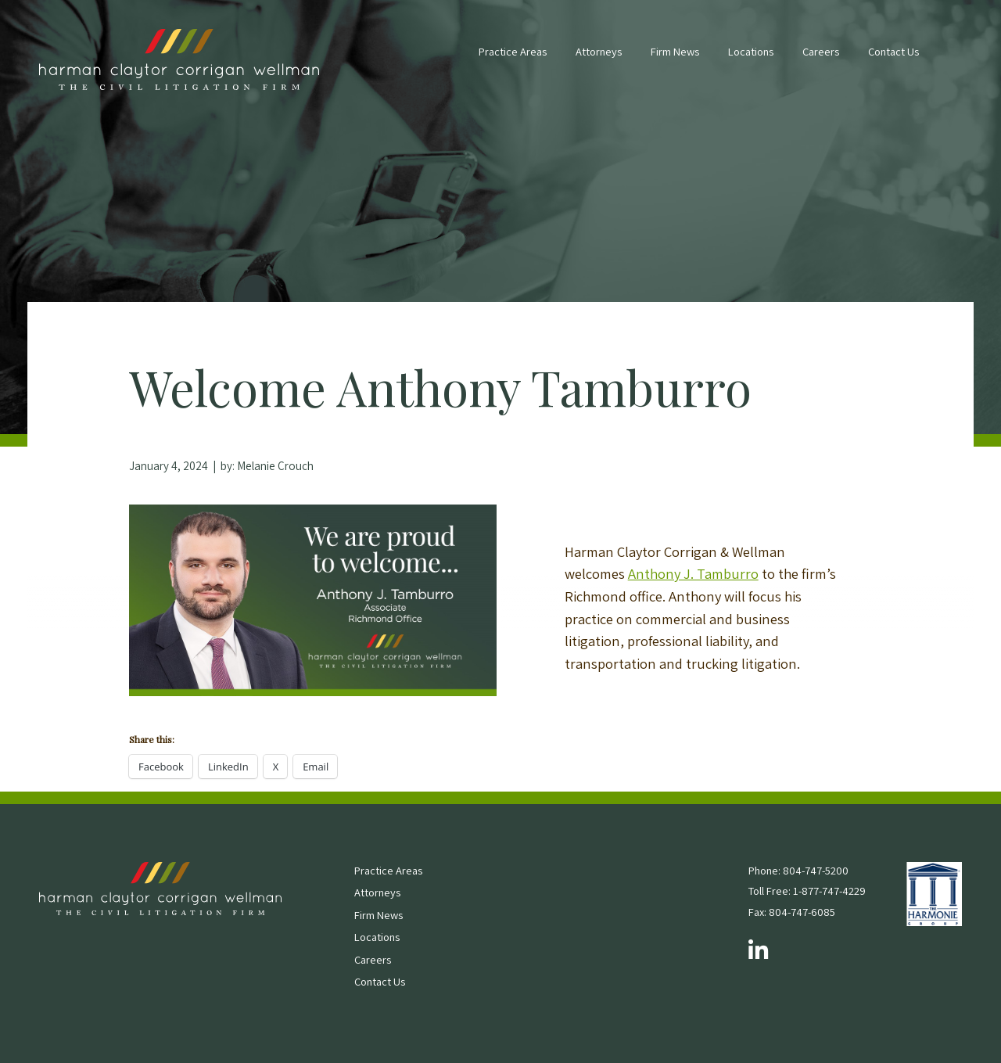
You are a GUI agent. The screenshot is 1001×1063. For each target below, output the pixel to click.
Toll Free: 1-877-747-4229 (807, 890)
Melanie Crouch (275, 465)
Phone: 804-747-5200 (798, 870)
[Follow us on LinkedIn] (758, 951)
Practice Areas (513, 51)
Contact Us (893, 51)
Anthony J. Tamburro (693, 573)
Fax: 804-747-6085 (791, 911)
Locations (750, 51)
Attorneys (599, 51)
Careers (820, 51)
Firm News (675, 51)
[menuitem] (513, 59)
